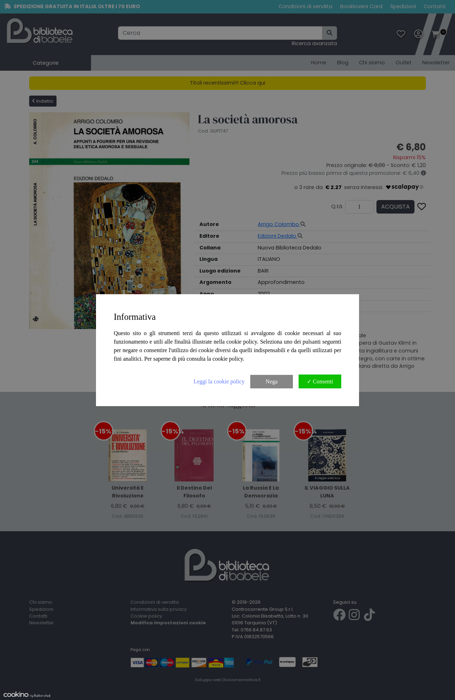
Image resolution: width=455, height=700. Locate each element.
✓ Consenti (320, 381)
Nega (272, 381)
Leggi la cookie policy (219, 381)
